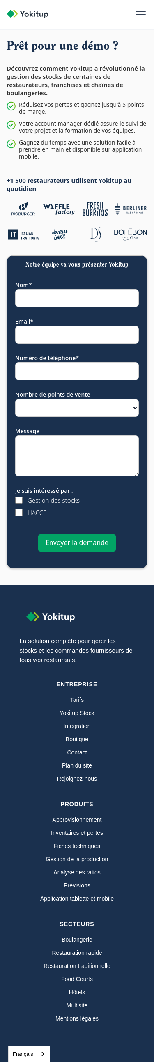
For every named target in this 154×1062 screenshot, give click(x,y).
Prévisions (77, 885)
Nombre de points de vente (52, 394)
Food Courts (77, 979)
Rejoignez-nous (77, 778)
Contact (77, 752)
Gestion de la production (77, 859)
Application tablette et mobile (77, 898)
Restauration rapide (77, 952)
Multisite (77, 1005)
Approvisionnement (77, 819)
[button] (139, 15)
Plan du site (77, 765)
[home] (32, 14)
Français (23, 1054)
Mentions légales (77, 1018)
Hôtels (77, 992)
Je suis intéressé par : (44, 490)
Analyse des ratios (76, 872)
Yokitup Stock (77, 713)
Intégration (76, 726)
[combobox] (29, 1054)
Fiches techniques (77, 846)
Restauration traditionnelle (77, 966)
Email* (24, 321)
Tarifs (77, 700)
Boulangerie (77, 939)
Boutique (77, 739)
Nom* (23, 285)
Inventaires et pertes (77, 833)
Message (27, 431)
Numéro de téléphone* (47, 358)
